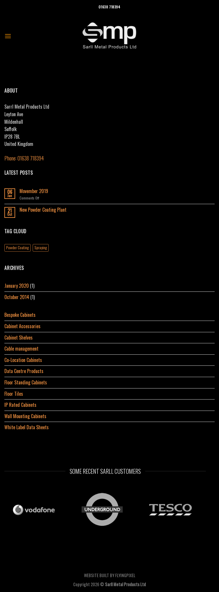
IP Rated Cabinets (20, 404)
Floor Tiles (13, 393)
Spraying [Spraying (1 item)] (40, 247)
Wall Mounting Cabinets (25, 416)
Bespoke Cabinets (20, 314)
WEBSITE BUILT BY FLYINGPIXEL (109, 575)
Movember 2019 (34, 191)
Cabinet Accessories (22, 326)
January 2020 (16, 285)
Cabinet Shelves (18, 337)
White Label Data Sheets (26, 427)
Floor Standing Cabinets (25, 382)
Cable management (21, 348)
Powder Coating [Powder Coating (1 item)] (17, 247)
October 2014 (16, 297)
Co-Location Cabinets (23, 359)
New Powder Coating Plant (43, 210)
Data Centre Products (23, 370)
